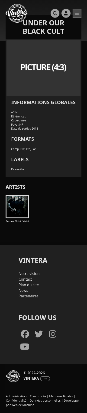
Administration (16, 396)
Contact (25, 279)
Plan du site (29, 284)
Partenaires (29, 296)
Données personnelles (45, 400)
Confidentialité (16, 400)
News (23, 290)
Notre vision (29, 273)
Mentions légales (61, 396)
